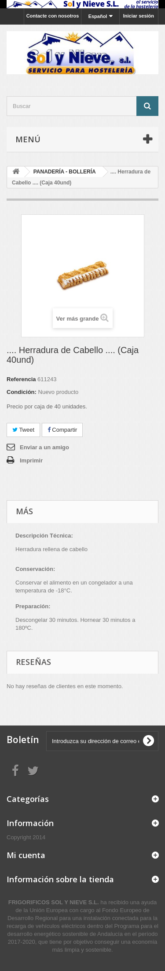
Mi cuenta (26, 855)
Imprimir (31, 460)
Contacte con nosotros (52, 15)
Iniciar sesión (138, 15)
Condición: (22, 392)
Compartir (62, 429)
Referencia (21, 379)
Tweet (23, 429)
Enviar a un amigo (44, 447)
